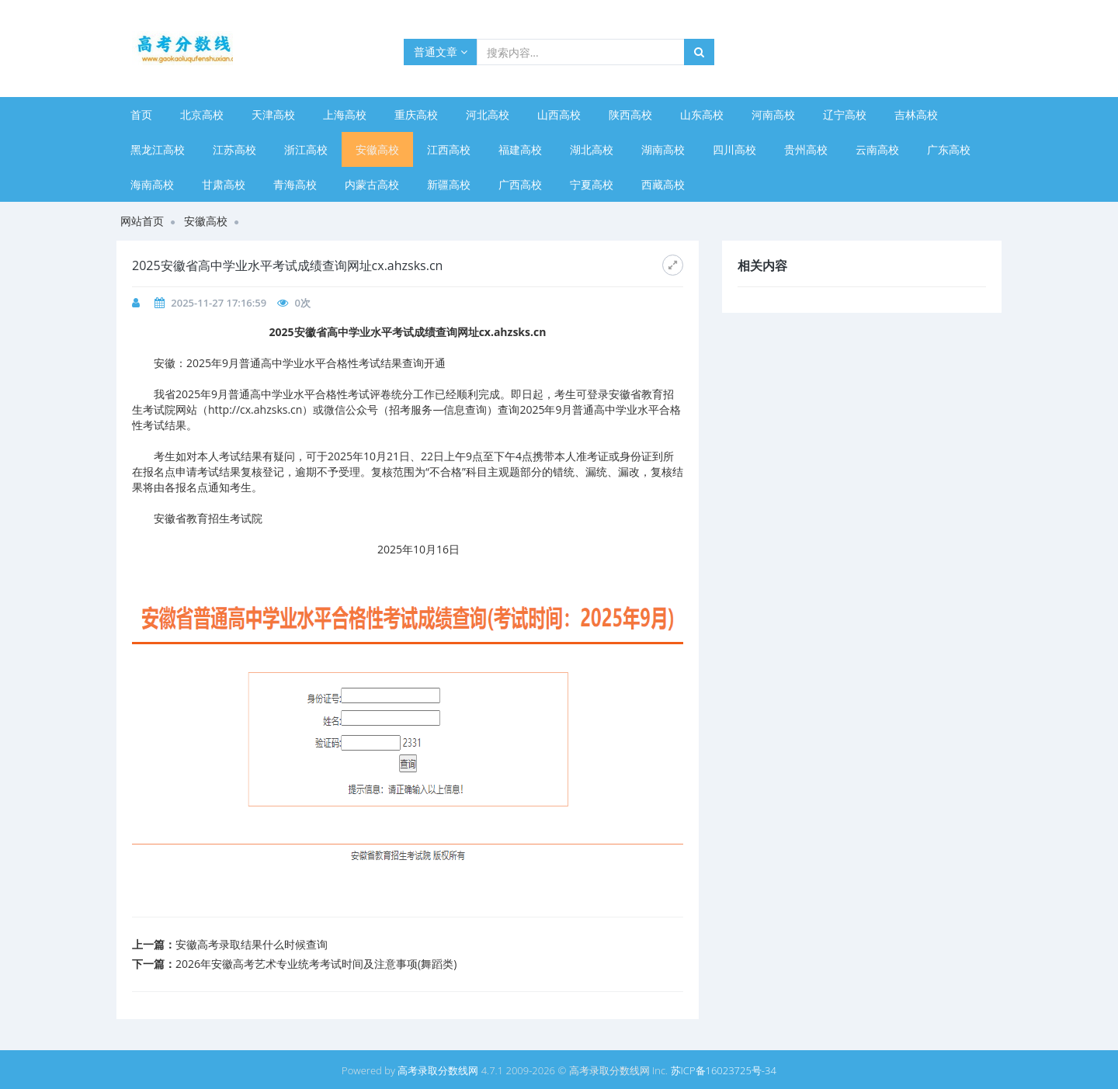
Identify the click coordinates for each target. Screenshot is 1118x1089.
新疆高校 (448, 184)
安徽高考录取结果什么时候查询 (251, 944)
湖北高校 (591, 149)
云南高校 (877, 149)
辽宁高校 (844, 114)
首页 (141, 114)
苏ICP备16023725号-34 (723, 1070)
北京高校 (202, 114)
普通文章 (440, 51)
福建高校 (520, 149)
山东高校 (702, 114)
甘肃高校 (223, 184)
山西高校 (559, 114)
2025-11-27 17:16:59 (218, 303)
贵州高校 (806, 149)
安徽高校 (377, 149)
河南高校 (773, 114)
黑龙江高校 (157, 149)
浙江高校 (306, 149)
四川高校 (734, 149)
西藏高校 (663, 184)
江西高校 (448, 149)
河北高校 (487, 114)
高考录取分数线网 (438, 1070)
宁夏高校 (591, 184)
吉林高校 (916, 114)
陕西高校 (630, 114)
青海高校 (295, 184)
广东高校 (948, 149)
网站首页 (142, 220)
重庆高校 (416, 114)
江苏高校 (234, 149)
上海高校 (344, 114)
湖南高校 (663, 149)
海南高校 (152, 184)
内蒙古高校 (372, 184)
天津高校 (273, 114)
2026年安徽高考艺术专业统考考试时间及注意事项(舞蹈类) (316, 963)
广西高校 (520, 184)
